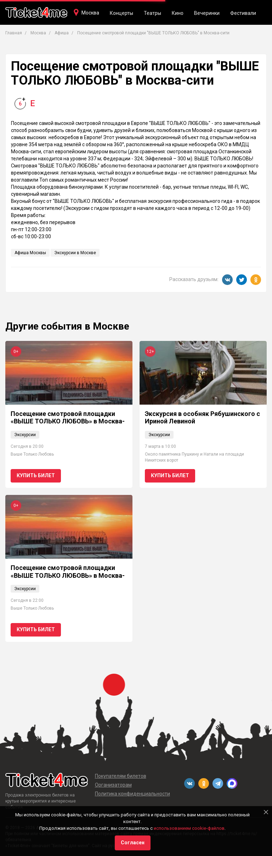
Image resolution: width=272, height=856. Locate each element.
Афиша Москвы (30, 252)
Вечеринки (207, 13)
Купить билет (36, 475)
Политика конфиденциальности (132, 794)
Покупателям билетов (120, 776)
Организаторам (113, 785)
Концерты (121, 13)
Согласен (132, 842)
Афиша (62, 32)
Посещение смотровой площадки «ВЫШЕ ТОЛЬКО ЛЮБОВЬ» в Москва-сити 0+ (68, 421)
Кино (177, 13)
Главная (13, 32)
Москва (90, 13)
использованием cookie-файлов (189, 828)
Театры (152, 13)
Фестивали (243, 13)
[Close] (266, 812)
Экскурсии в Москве (75, 252)
